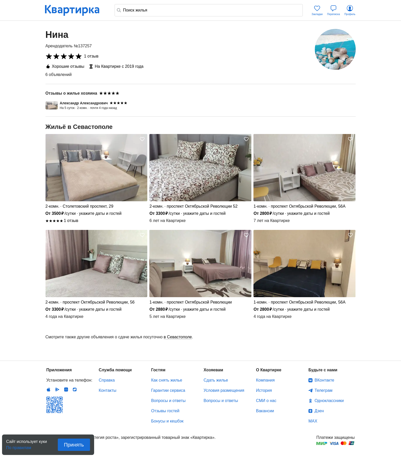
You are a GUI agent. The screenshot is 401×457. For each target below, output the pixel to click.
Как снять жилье (166, 380)
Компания (265, 380)
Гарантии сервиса (168, 390)
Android (57, 389)
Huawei (66, 389)
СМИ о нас (266, 400)
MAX (312, 421)
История (264, 390)
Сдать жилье (216, 380)
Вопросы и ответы (168, 400)
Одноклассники (329, 400)
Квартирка (75, 10)
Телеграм (323, 390)
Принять (74, 445)
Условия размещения (224, 390)
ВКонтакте (324, 380)
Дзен (319, 411)
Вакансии (265, 411)
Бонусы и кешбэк (167, 421)
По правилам (18, 446)
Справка (107, 380)
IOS (48, 389)
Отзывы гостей (165, 411)
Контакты (107, 390)
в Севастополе (178, 337)
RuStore (74, 389)
